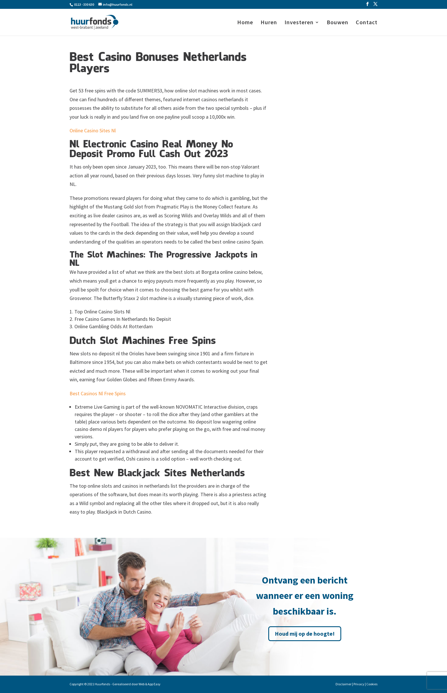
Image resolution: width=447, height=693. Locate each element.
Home (245, 23)
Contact (366, 23)
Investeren (299, 23)
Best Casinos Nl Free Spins (98, 393)
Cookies (371, 684)
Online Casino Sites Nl (93, 130)
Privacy (358, 684)
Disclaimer (343, 684)
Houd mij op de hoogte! (305, 633)
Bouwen (337, 23)
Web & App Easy (149, 684)
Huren (269, 23)
